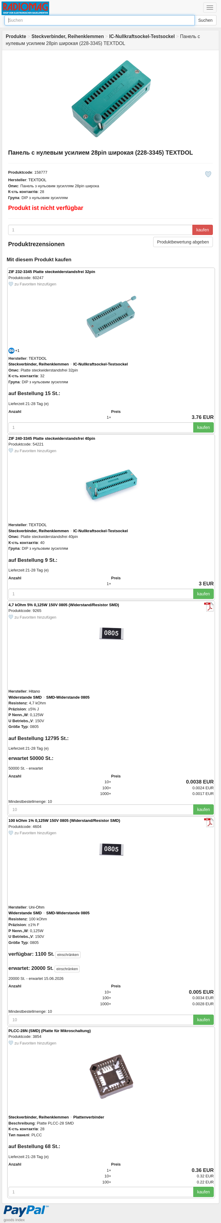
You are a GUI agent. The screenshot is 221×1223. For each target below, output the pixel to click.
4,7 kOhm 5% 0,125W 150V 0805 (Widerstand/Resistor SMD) (63, 605)
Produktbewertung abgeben (183, 242)
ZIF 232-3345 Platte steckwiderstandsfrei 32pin (51, 271)
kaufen (202, 229)
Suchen (205, 20)
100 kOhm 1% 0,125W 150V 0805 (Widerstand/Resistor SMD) (64, 820)
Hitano (34, 691)
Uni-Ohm (36, 907)
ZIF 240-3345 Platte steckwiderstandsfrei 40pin (51, 438)
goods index (14, 1220)
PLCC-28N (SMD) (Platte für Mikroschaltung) (49, 1030)
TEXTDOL (37, 180)
